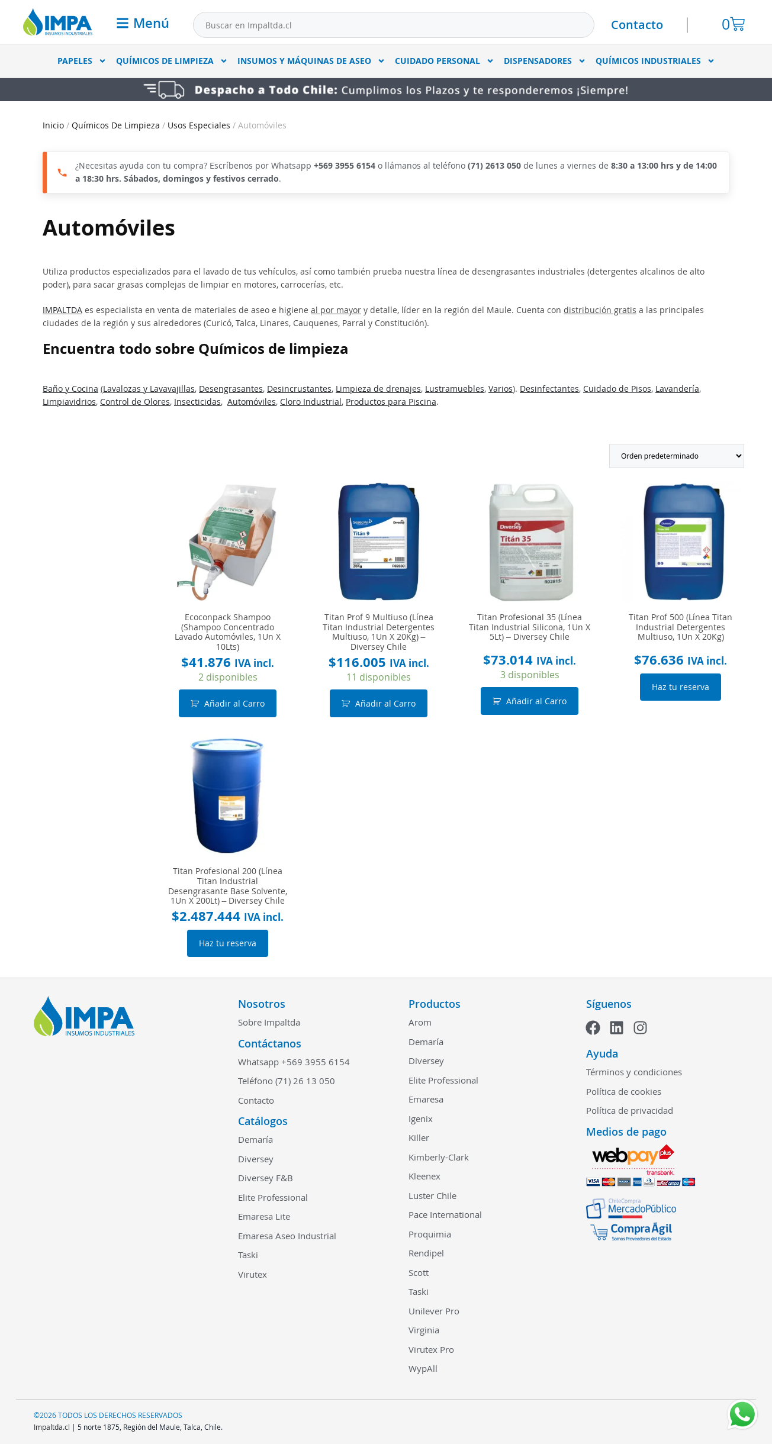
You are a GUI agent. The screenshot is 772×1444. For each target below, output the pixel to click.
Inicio (53, 125)
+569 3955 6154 (344, 165)
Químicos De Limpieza (172, 61)
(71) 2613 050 (494, 165)
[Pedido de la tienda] (676, 456)
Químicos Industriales (655, 61)
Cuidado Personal (444, 61)
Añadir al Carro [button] (234, 703)
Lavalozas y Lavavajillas (149, 388)
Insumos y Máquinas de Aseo (311, 61)
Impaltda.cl (52, 1427)
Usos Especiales (199, 125)
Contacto (637, 25)
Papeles (82, 61)
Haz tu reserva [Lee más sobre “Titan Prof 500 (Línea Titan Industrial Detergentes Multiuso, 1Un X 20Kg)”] (680, 686)
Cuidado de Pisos (617, 388)
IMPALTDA (62, 309)
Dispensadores (545, 61)
